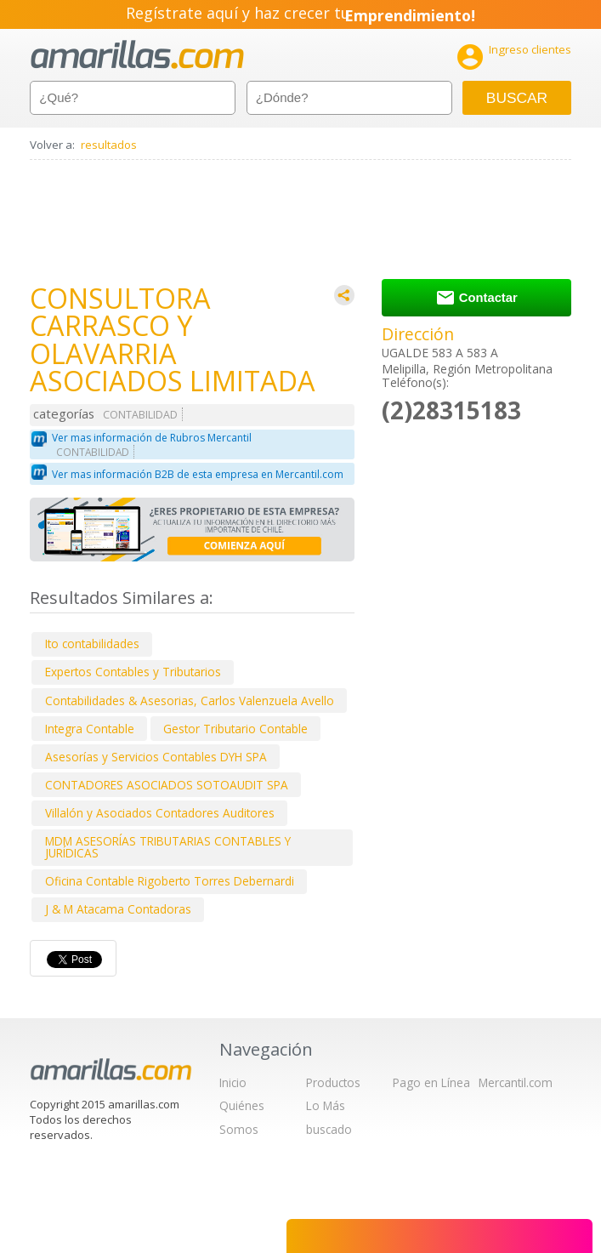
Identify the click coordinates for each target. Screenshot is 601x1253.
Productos (333, 1082)
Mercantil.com (516, 1082)
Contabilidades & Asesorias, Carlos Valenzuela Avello (189, 700)
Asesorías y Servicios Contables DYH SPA (156, 757)
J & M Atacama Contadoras (118, 909)
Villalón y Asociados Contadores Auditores (160, 813)
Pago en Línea (431, 1082)
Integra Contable (89, 728)
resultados (109, 144)
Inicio (233, 1082)
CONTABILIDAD (140, 414)
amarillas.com (137, 55)
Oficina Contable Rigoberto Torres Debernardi (169, 881)
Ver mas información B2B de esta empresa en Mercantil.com (197, 474)
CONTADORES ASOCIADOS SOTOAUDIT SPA (166, 785)
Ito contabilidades (92, 643)
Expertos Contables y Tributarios (133, 672)
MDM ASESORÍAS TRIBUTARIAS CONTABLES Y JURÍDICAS (168, 847)
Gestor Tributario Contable (235, 728)
